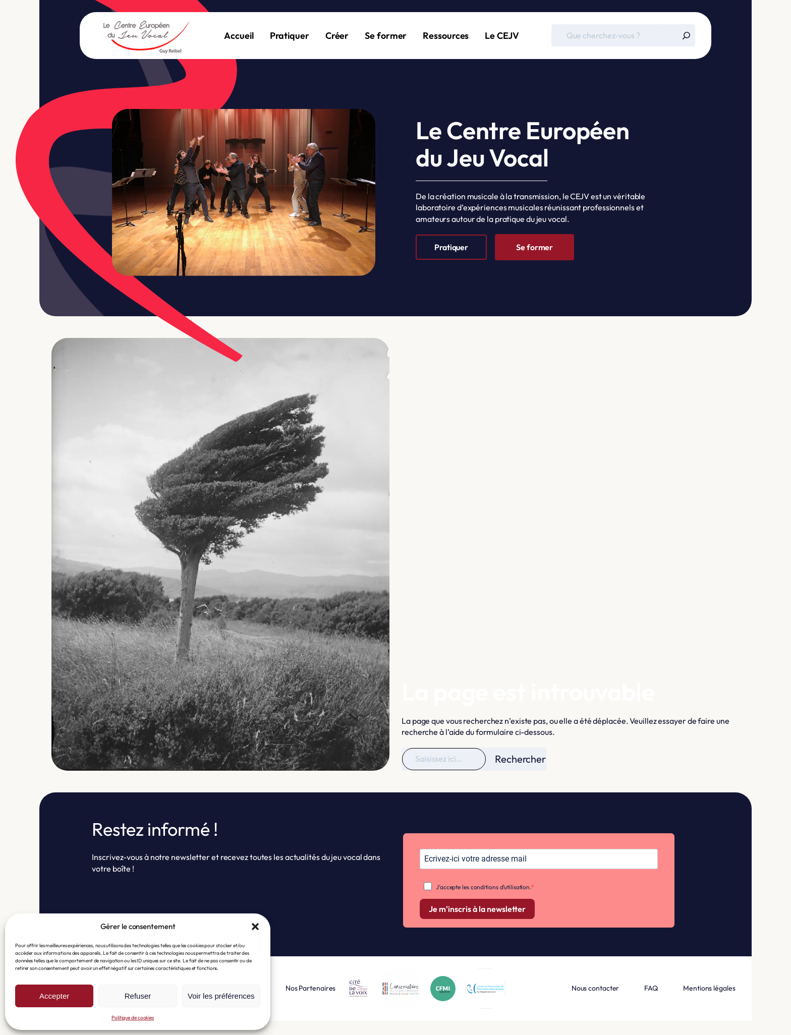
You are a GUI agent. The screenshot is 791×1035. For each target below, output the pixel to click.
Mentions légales (709, 988)
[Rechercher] (686, 35)
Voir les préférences (221, 996)
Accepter (54, 996)
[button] (255, 927)
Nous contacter (595, 988)
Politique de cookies (132, 1017)
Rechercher (520, 759)
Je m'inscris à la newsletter (477, 909)
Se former (534, 247)
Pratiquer (451, 247)
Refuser (138, 996)
